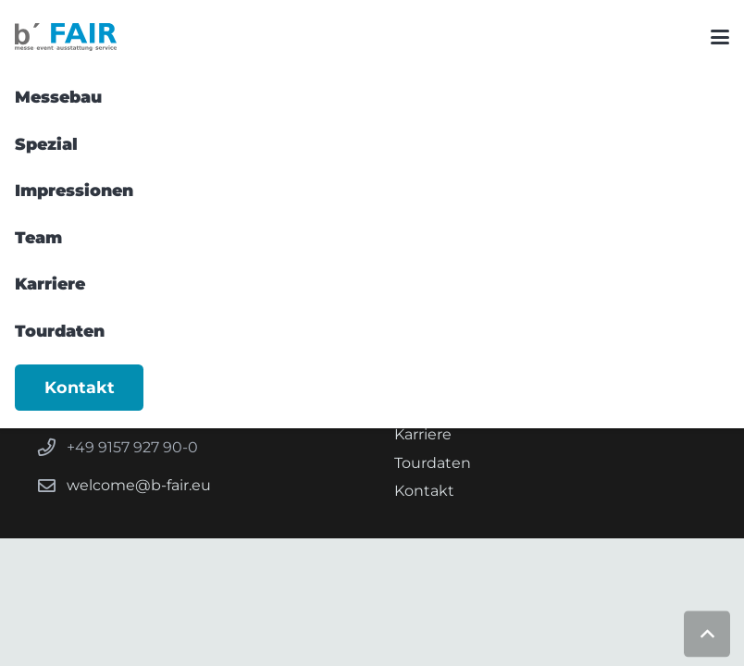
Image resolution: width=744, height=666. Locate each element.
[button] (720, 37)
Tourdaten (432, 463)
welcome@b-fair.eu (139, 485)
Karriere (423, 434)
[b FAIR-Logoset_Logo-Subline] (66, 37)
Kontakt (424, 491)
